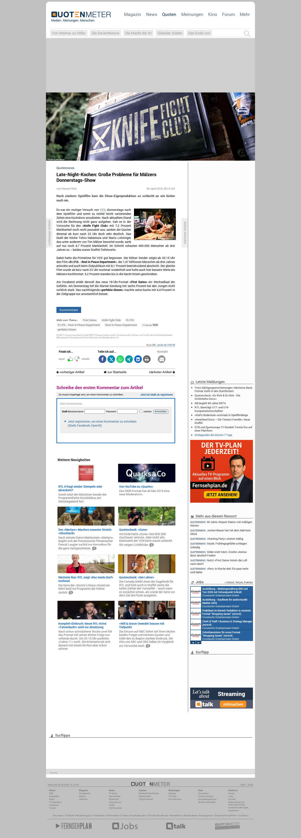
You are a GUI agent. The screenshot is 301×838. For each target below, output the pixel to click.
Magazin (132, 14)
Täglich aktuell (146, 799)
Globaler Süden (170, 33)
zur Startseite (115, 372)
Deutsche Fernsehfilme (225, 815)
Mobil (52, 799)
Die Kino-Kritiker (205, 796)
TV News (124, 815)
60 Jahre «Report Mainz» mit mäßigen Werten (221, 523)
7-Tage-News (55, 802)
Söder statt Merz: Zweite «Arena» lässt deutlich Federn (218, 553)
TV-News (113, 793)
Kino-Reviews (174, 799)
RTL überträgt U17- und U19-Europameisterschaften (212, 409)
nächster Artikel (162, 372)
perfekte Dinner (67, 329)
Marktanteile (145, 796)
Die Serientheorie (105, 33)
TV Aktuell (69, 815)
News (151, 14)
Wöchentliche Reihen (149, 793)
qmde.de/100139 (166, 344)
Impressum (233, 810)
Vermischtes (114, 796)
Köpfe (111, 805)
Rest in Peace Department (121, 325)
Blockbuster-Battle (207, 802)
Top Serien (243, 815)
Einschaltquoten (138, 815)
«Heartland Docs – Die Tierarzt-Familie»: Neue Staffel (222, 421)
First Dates (90, 320)
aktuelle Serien (190, 815)
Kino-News (203, 793)
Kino (212, 14)
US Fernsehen (112, 815)
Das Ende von (199, 33)
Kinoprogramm (206, 815)
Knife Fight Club (111, 320)
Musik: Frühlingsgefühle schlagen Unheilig (218, 545)
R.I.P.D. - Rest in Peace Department (79, 325)
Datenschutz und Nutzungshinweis (236, 803)
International (115, 802)
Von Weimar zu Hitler (68, 33)
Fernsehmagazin (84, 815)
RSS (51, 793)
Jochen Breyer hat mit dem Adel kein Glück (220, 532)
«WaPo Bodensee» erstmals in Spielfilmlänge (221, 415)
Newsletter (54, 796)
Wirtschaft (114, 799)
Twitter (52, 808)
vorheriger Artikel (70, 372)
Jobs (230, 796)
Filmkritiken (99, 815)
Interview (83, 799)
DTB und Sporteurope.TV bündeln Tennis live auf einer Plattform (223, 428)
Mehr (245, 14)
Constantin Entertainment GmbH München (219, 592)
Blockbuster (162, 815)
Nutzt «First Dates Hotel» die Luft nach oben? (218, 562)
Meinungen (192, 14)
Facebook (54, 805)
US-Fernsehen (115, 808)
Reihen (82, 796)
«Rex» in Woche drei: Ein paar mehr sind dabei (219, 570)
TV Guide (151, 815)
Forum (228, 14)
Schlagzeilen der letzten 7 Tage (213, 435)
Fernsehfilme (176, 815)
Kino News (58, 815)
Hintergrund (84, 793)
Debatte (172, 793)
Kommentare (69, 310)
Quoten (169, 14)
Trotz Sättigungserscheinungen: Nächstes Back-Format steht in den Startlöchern (224, 389)
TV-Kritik (172, 796)
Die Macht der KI (138, 33)
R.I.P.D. (130, 320)
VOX (103, 210)
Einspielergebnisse (207, 799)
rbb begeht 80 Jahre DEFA (210, 403)
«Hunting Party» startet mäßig (216, 539)
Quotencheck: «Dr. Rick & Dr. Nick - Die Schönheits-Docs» (217, 397)
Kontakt (232, 799)
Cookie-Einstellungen (238, 807)
